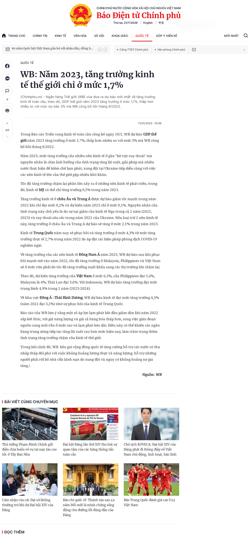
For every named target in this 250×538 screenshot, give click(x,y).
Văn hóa (80, 35)
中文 (161, 22)
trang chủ (13, 35)
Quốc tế (142, 35)
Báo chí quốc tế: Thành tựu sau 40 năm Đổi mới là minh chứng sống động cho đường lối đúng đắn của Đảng (89, 507)
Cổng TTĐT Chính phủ (132, 49)
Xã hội (99, 35)
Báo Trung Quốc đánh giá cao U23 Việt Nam (149, 502)
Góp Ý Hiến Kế (166, 35)
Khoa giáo (120, 35)
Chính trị (40, 35)
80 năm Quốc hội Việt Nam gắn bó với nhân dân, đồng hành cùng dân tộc (53, 49)
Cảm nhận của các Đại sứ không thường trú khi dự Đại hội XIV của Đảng (27, 505)
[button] (100, 49)
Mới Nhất (231, 35)
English (148, 22)
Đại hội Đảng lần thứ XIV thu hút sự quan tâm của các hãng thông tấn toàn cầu (90, 449)
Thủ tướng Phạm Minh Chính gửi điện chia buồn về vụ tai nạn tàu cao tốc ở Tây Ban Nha (29, 449)
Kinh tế (60, 35)
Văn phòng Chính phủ (170, 49)
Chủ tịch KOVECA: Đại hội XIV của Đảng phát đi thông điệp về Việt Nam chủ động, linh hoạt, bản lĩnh (150, 449)
